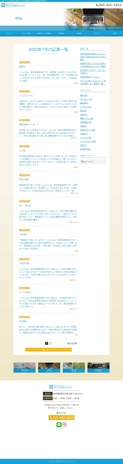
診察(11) (84, 115)
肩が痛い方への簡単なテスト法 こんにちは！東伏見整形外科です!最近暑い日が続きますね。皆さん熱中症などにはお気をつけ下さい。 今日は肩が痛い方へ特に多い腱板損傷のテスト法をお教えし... (48, 133)
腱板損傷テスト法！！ (29, 124)
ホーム (9, 33)
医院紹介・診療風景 (43, 33)
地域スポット (73, 222)
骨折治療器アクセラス (89, 77)
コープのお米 (25, 292)
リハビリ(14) (85, 107)
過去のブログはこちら (48, 349)
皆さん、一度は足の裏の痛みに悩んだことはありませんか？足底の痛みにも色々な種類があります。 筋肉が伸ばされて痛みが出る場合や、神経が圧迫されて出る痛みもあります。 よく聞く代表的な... (48, 330)
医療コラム (74, 138)
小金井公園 (24, 263)
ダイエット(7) (86, 99)
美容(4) (83, 126)
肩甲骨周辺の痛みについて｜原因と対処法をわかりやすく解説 (93, 57)
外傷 (76, 251)
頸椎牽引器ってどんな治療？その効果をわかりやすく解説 (93, 64)
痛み (76, 335)
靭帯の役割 (24, 179)
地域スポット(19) (87, 130)
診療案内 (61, 33)
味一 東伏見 (25, 205)
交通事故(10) (85, 122)
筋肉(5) (83, 111)
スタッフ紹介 (26, 33)
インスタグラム (26, 96)
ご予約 (114, 33)
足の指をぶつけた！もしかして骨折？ (93, 71)
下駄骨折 (23, 234)
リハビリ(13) (85, 138)
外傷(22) (84, 134)
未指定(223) (85, 149)
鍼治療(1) (84, 103)
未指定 (76, 83)
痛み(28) (84, 95)
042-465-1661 (110, 5)
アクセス (97, 33)
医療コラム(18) (86, 118)
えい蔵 (22, 150)
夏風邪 (22, 67)
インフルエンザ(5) (88, 141)
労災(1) (83, 145)
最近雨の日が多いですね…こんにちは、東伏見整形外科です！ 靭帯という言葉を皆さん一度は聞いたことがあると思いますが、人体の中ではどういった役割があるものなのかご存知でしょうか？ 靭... (48, 188)
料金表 (79, 33)
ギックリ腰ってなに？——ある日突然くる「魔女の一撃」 (93, 82)
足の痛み (23, 321)
